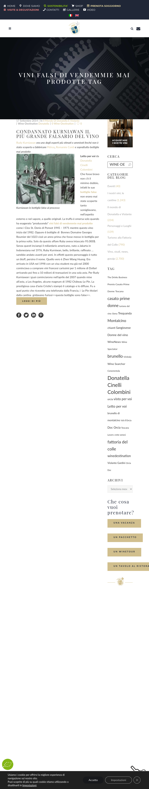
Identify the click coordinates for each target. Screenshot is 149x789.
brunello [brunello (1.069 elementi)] (115, 356)
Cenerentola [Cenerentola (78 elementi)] (113, 370)
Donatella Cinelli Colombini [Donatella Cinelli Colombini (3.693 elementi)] (119, 385)
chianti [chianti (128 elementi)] (111, 327)
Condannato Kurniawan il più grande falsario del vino (57, 133)
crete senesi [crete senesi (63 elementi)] (120, 434)
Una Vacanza (124, 522)
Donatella (43, 123)
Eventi (111, 186)
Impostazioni (29, 785)
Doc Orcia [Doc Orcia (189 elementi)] (113, 427)
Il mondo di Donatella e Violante (61, 120)
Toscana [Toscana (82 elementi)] (119, 291)
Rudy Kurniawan (26, 142)
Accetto (93, 780)
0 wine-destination (63, 123)
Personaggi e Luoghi (119, 225)
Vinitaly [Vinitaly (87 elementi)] (128, 356)
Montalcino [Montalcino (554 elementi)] (116, 320)
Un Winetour (124, 551)
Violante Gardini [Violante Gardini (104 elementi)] (116, 462)
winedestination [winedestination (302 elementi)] (119, 456)
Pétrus (51, 147)
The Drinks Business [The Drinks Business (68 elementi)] (117, 277)
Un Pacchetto (125, 537)
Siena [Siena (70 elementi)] (114, 313)
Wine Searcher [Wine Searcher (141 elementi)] (116, 363)
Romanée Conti (65, 147)
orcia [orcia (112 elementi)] (110, 399)
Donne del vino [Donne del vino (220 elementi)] (117, 335)
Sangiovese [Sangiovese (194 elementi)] (123, 327)
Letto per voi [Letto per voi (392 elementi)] (117, 406)
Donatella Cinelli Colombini (86, 165)
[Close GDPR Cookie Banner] (136, 780)
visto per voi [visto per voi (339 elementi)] (123, 399)
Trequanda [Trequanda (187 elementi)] (125, 313)
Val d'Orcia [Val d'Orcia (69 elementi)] (126, 420)
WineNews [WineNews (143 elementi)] (114, 341)
